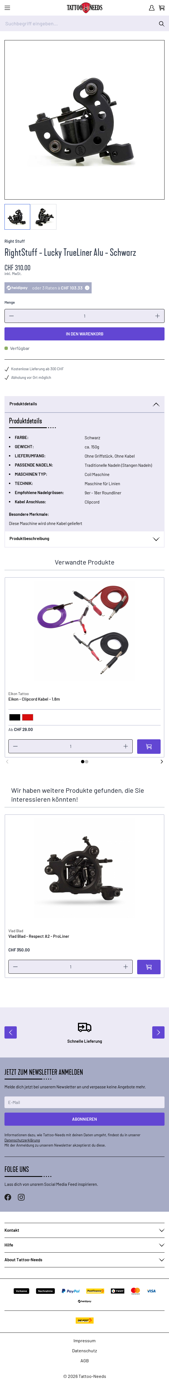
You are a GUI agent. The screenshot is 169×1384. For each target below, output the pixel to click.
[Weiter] (162, 761)
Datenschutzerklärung (22, 1140)
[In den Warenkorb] (149, 746)
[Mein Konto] (151, 8)
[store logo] (85, 8)
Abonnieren (84, 1119)
